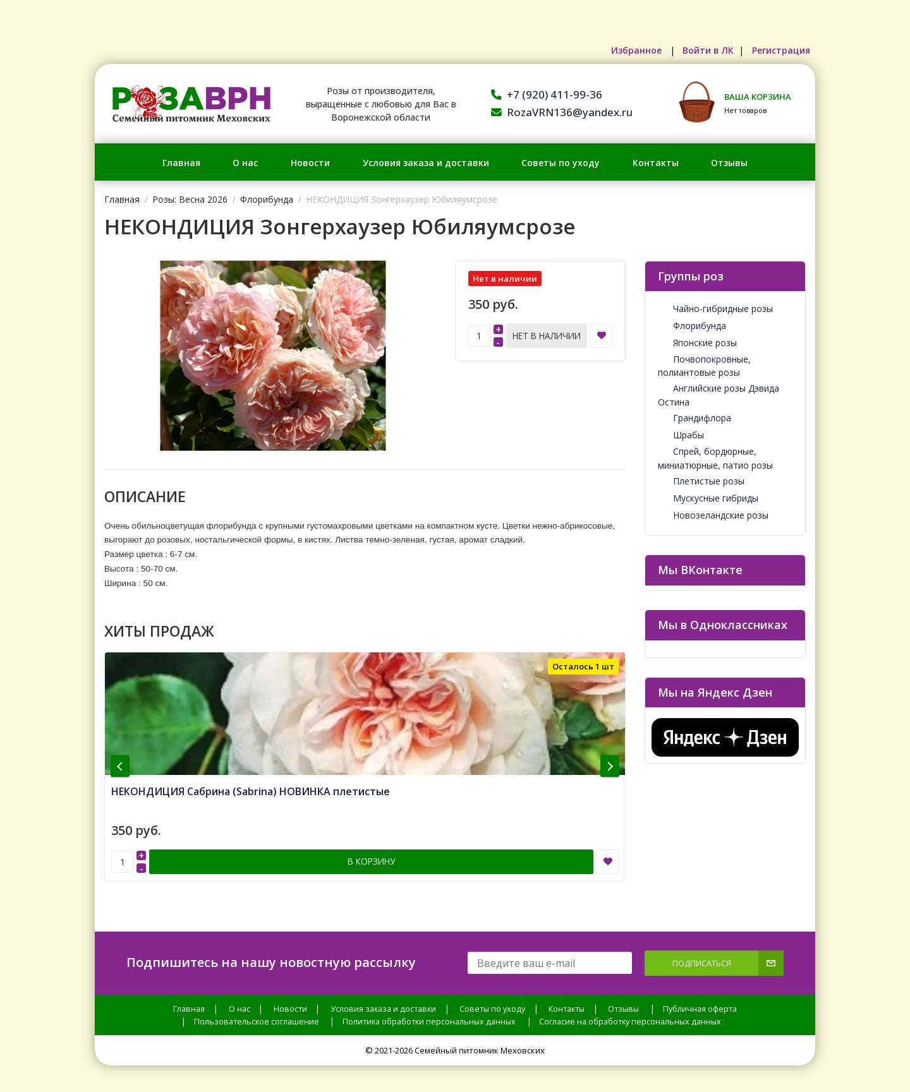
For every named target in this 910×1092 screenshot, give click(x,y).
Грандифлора (694, 418)
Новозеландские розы (713, 515)
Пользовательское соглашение (256, 1004)
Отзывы (729, 163)
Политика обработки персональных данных (429, 1004)
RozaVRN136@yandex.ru (562, 112)
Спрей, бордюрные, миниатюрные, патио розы (715, 458)
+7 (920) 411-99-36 (546, 94)
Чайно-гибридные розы (715, 309)
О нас (245, 163)
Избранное (619, 50)
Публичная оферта (700, 991)
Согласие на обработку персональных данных (630, 1004)
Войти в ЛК (697, 50)
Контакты (656, 163)
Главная (181, 163)
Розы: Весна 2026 (190, 199)
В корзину (371, 844)
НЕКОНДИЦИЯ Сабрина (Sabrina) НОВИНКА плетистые (250, 776)
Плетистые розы (701, 481)
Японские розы (697, 343)
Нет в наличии (546, 334)
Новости (310, 163)
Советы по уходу (560, 163)
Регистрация (777, 50)
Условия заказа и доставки (426, 163)
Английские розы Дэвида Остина (718, 394)
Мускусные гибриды (708, 498)
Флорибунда (266, 199)
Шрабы (681, 435)
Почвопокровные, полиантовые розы (704, 365)
